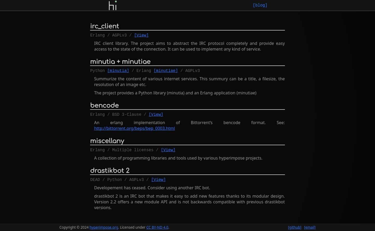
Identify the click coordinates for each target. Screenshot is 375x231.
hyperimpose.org (104, 227)
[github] (294, 227)
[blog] (260, 5)
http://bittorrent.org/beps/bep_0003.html (134, 131)
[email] (310, 227)
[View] (141, 36)
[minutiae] (166, 72)
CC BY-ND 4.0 (157, 227)
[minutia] (118, 72)
